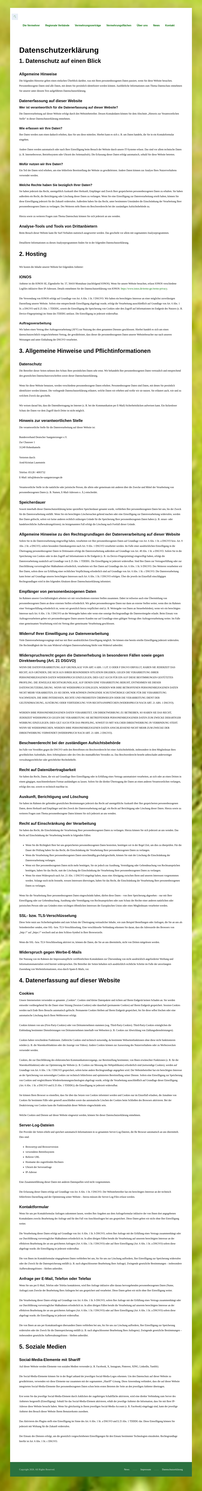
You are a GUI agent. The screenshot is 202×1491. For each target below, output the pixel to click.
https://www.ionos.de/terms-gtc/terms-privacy (144, 295)
